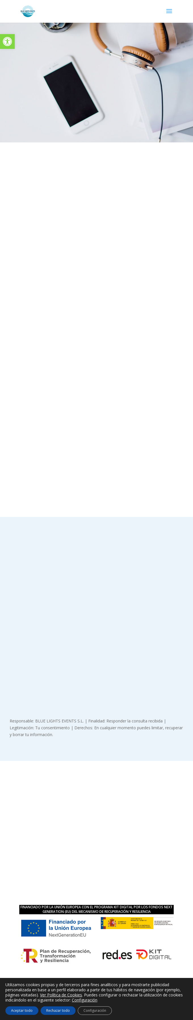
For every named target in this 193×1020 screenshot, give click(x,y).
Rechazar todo (58, 1010)
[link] (7, 41)
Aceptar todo (22, 1010)
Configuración (84, 1000)
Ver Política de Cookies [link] (61, 995)
